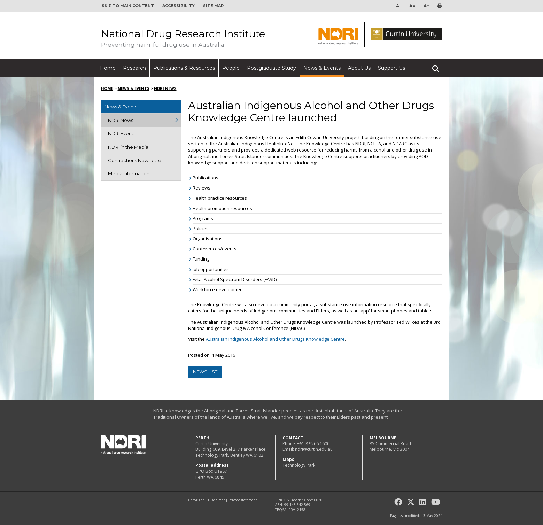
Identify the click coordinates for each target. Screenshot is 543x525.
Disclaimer (216, 499)
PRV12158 (296, 509)
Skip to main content (128, 5)
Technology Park (298, 465)
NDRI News (165, 88)
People (231, 68)
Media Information (128, 173)
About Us (359, 68)
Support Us (391, 68)
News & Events (322, 68)
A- (398, 5)
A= (412, 5)
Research (134, 68)
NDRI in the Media (128, 147)
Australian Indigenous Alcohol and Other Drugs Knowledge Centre (275, 339)
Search (436, 66)
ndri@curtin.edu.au (314, 449)
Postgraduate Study (271, 68)
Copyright (196, 499)
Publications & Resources (184, 68)
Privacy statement (242, 499)
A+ (426, 5)
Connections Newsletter (135, 160)
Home (108, 68)
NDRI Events (121, 133)
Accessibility (178, 5)
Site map (213, 5)
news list (205, 372)
